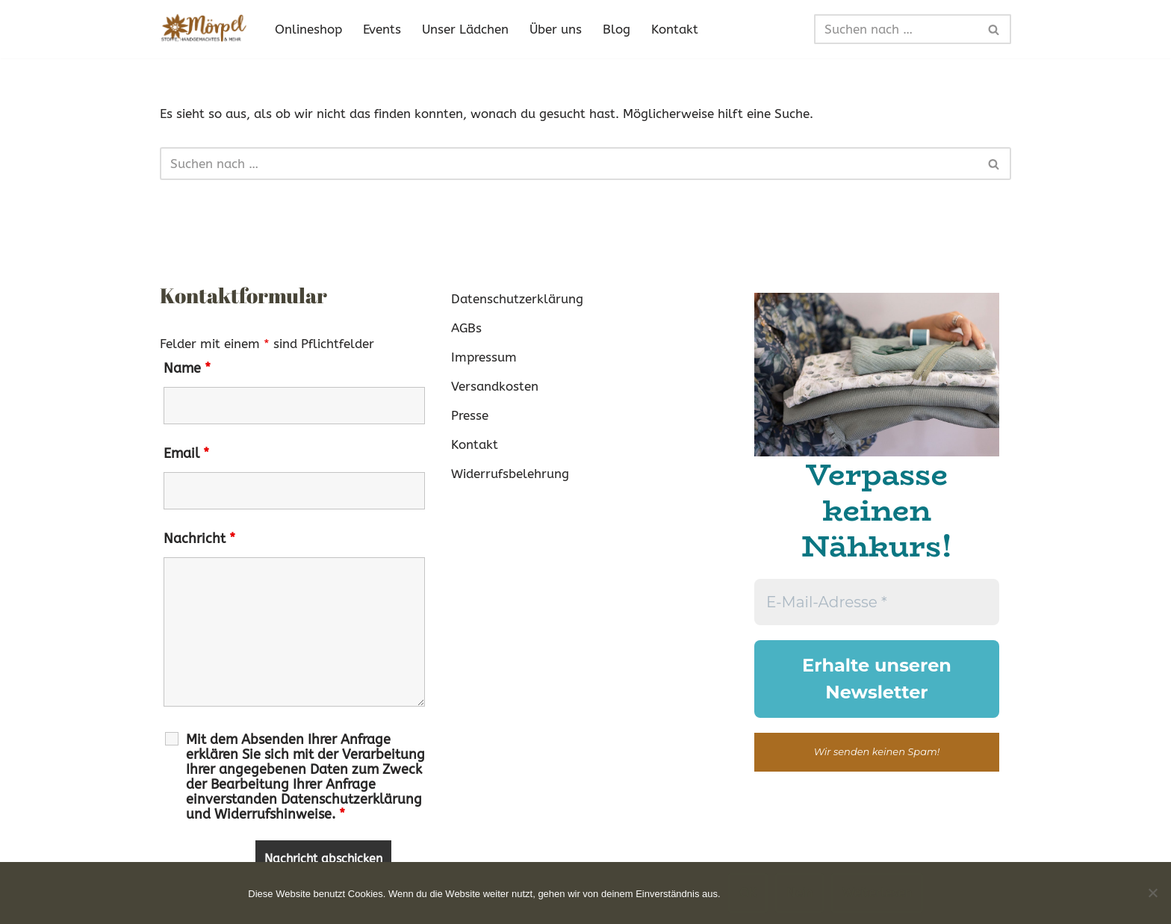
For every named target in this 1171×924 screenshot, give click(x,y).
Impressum (484, 357)
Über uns (555, 29)
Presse (469, 415)
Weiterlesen (877, 892)
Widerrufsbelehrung (510, 473)
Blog (616, 29)
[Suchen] (896, 29)
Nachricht (199, 538)
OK (748, 892)
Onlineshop (308, 29)
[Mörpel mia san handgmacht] (204, 29)
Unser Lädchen (465, 29)
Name (187, 368)
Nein (799, 892)
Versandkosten (494, 386)
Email (186, 453)
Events (382, 29)
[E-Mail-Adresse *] (876, 602)
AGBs (466, 327)
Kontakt (674, 29)
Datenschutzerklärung (517, 298)
